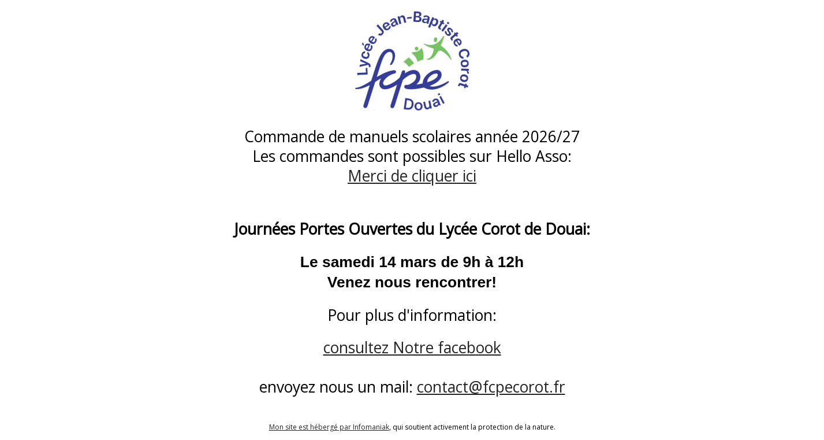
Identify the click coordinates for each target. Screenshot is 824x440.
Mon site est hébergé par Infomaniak (329, 427)
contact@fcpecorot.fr (491, 386)
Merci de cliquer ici (412, 175)
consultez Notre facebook (412, 347)
